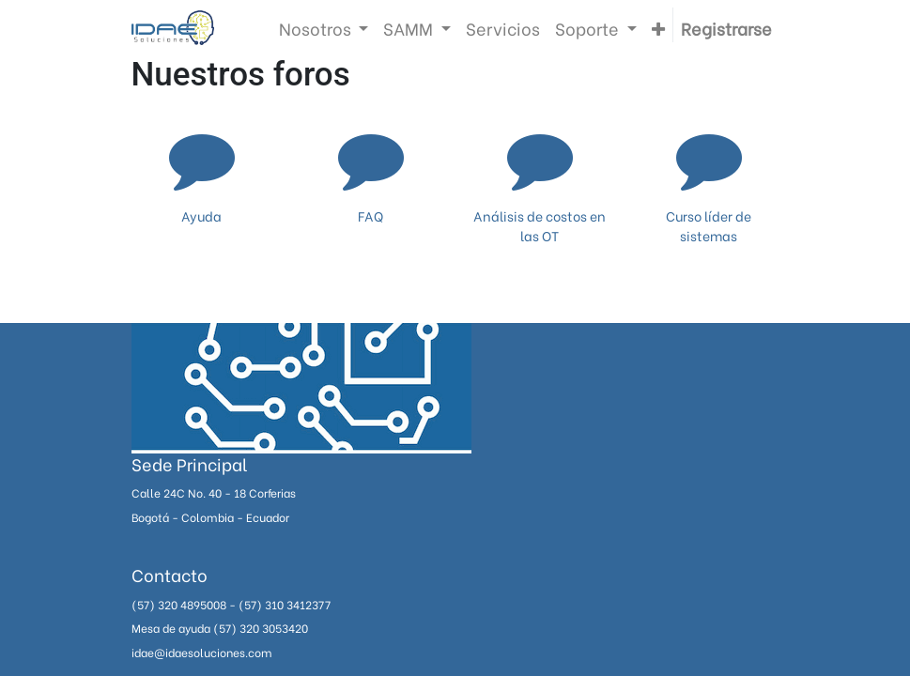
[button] (658, 28)
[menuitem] (503, 28)
